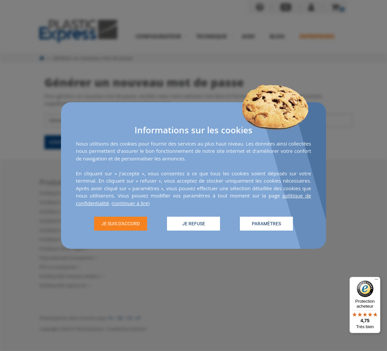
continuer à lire (130, 203)
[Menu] (376, 281)
